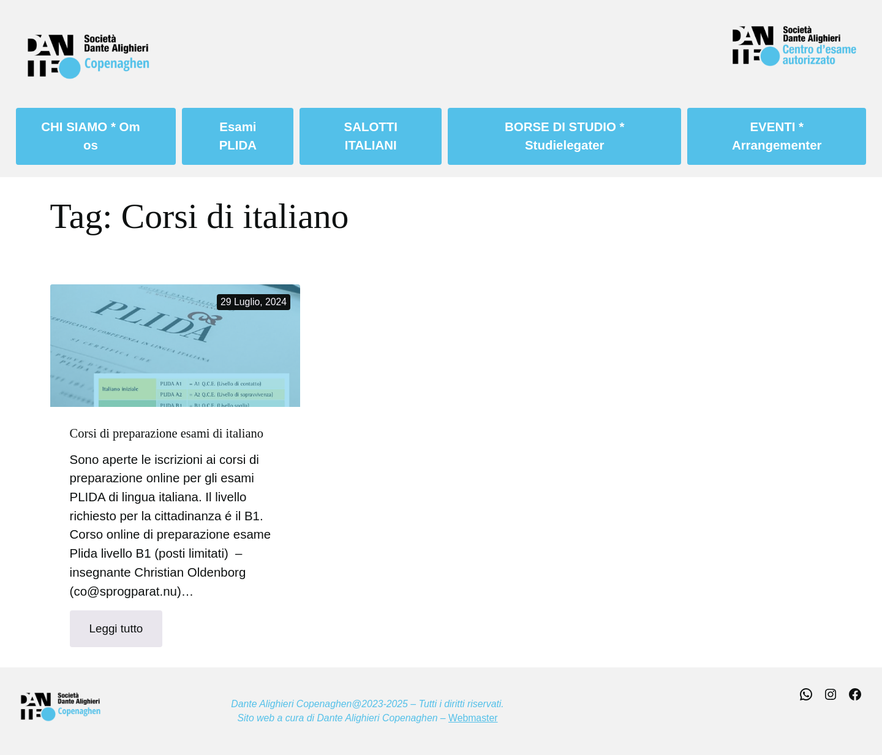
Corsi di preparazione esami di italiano (166, 433)
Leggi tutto (126, 633)
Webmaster (472, 718)
